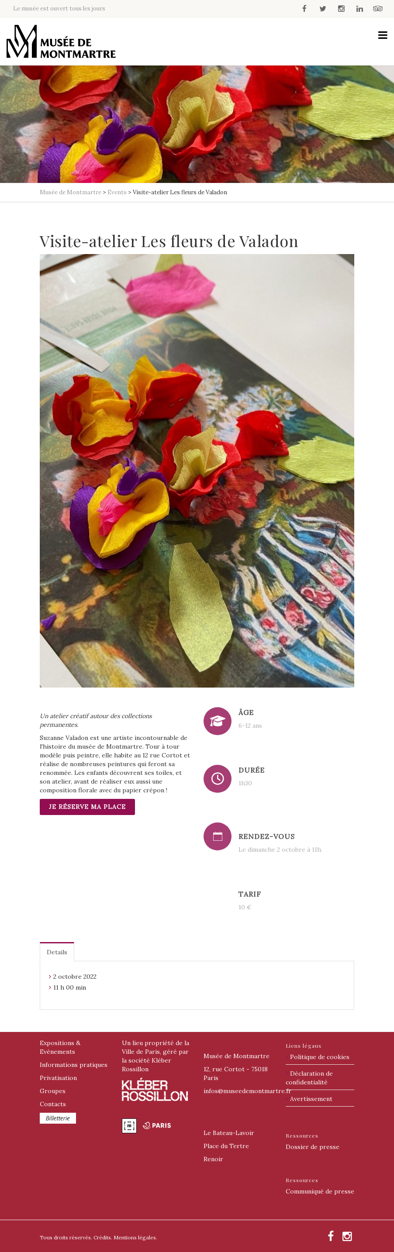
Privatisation (58, 1078)
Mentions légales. (135, 1237)
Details (57, 952)
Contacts (53, 1104)
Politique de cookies (319, 1057)
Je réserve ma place (87, 807)
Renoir (213, 1159)
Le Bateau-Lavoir (229, 1133)
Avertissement (311, 1099)
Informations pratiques (73, 1065)
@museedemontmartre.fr (247, 1091)
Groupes (53, 1091)
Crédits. (102, 1237)
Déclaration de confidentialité (309, 1078)
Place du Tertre (226, 1146)
